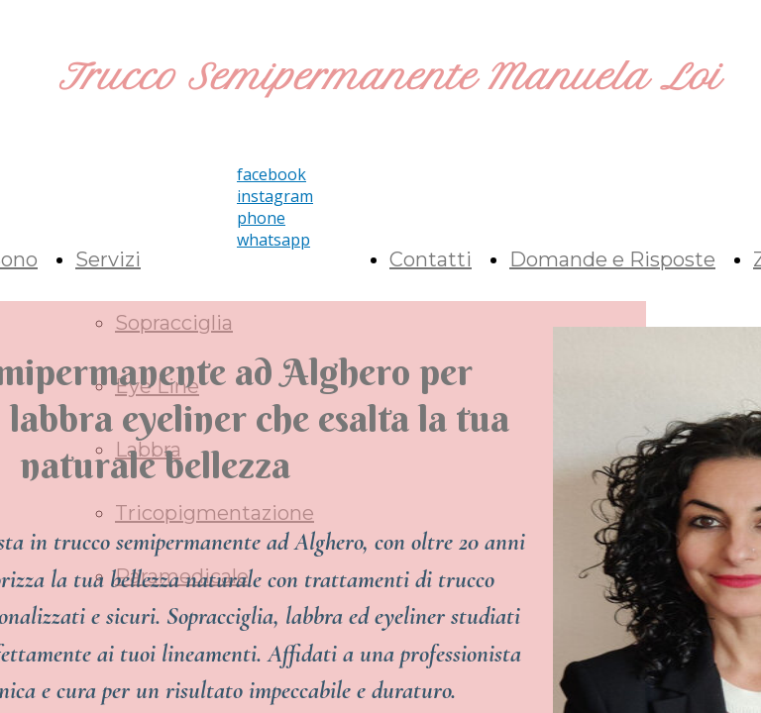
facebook (271, 174)
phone (261, 218)
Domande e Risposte (612, 259)
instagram (275, 196)
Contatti (430, 259)
